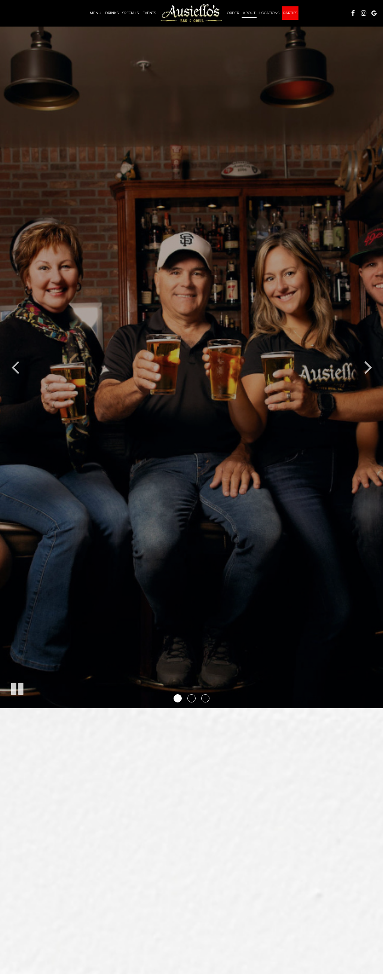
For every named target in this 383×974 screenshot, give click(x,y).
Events (149, 13)
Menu (95, 13)
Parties (290, 13)
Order (233, 13)
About (249, 13)
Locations (269, 13)
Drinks (112, 13)
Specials (130, 13)
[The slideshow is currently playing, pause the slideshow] (16, 687)
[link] (191, 13)
